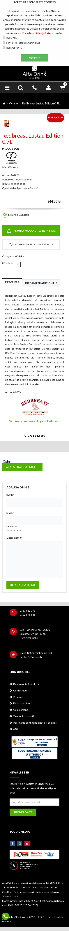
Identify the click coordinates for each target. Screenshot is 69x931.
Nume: (10, 495)
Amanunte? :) (14, 538)
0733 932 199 (28, 610)
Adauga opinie (23, 584)
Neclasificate (12, 47)
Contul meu (20, 690)
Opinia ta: (11, 526)
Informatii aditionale (41, 283)
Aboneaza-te (22, 812)
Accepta (34, 58)
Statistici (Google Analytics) (21, 42)
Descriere (12, 282)
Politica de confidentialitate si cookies (35, 722)
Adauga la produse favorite (31, 245)
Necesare (10, 37)
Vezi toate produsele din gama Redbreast (34, 421)
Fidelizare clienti (22, 703)
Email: (10, 513)
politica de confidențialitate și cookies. (41, 33)
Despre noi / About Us (26, 684)
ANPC (16, 729)
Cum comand (20, 709)
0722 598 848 (28, 614)
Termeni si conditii (23, 716)
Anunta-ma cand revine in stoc (31, 231)
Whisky (14, 103)
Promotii (18, 696)
